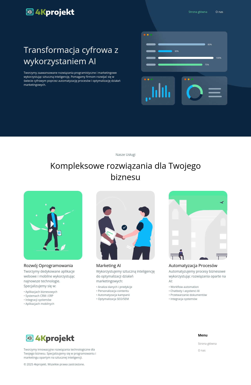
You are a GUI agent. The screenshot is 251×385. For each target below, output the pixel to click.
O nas (219, 12)
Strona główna (198, 12)
